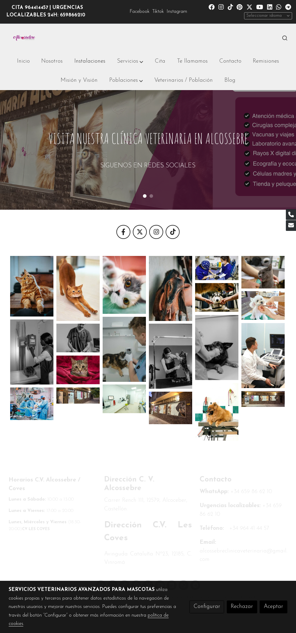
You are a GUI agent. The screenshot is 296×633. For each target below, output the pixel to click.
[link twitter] (249, 7)
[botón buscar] (284, 38)
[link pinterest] (240, 7)
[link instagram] (221, 7)
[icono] (123, 232)
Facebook (139, 11)
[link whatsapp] (278, 7)
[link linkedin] (269, 7)
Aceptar (273, 606)
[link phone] (291, 214)
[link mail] (291, 225)
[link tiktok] (230, 7)
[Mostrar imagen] (31, 286)
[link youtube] (259, 7)
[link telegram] (288, 7)
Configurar (207, 606)
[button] (130, 61)
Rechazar (242, 606)
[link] (24, 38)
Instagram (176, 11)
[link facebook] (212, 7)
